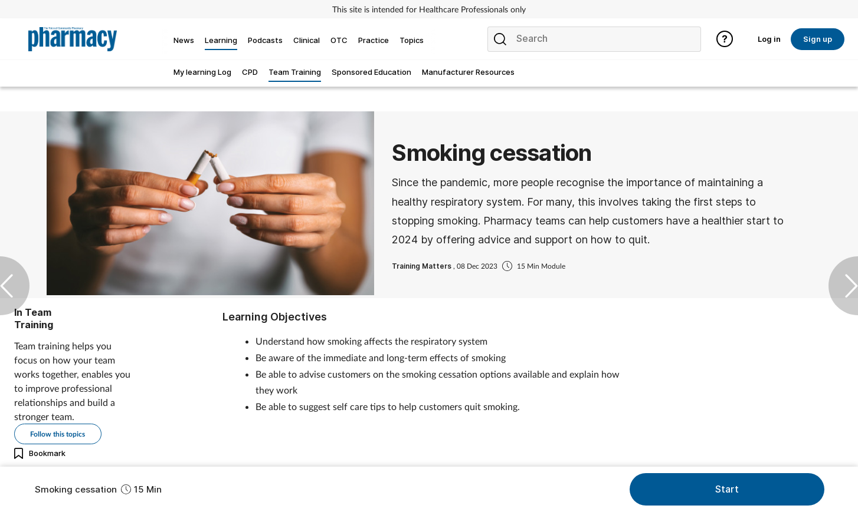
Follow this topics (57, 434)
